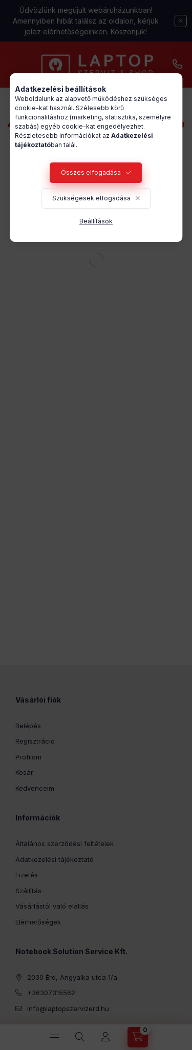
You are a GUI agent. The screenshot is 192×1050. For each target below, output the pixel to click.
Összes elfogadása (91, 172)
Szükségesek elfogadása (91, 198)
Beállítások (96, 221)
